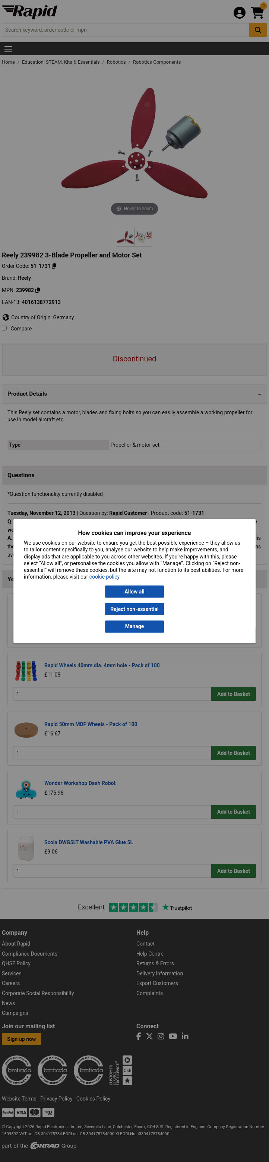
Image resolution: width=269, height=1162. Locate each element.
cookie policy (104, 577)
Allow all (134, 592)
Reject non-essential (134, 609)
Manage (134, 627)
